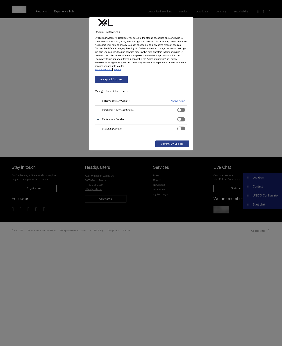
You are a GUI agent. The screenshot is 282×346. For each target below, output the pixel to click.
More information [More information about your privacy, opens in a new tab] (103, 69)
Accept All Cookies (111, 79)
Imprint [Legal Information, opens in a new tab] (117, 69)
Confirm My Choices (172, 144)
